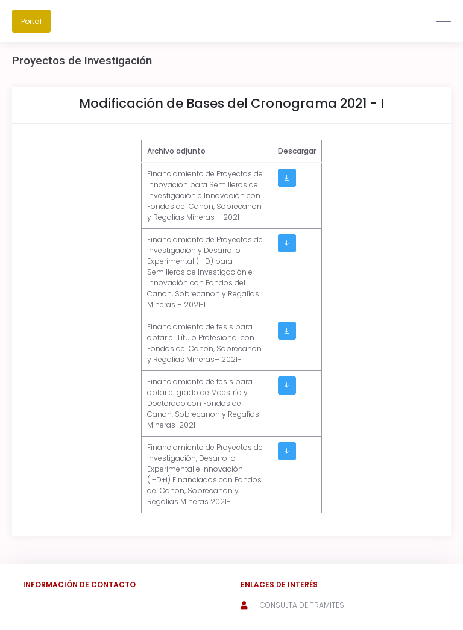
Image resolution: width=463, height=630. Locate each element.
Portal (31, 21)
